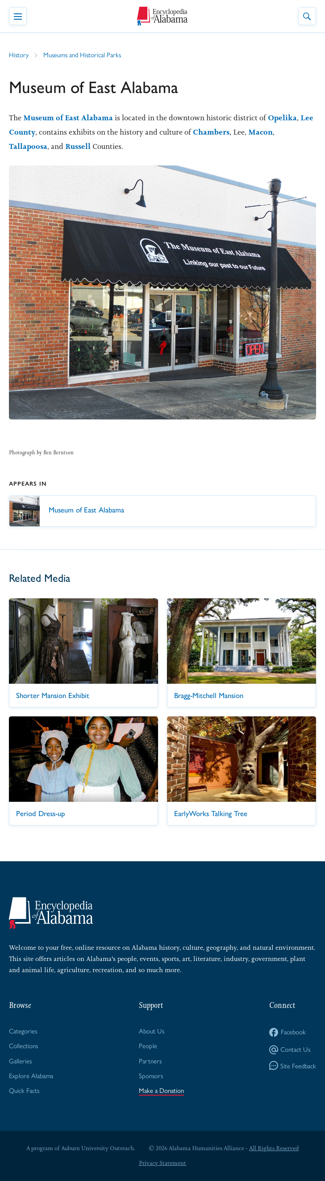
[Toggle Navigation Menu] (18, 16)
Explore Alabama (31, 1075)
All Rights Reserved (274, 1148)
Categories (23, 1030)
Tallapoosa (28, 146)
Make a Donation (161, 1090)
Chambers (211, 132)
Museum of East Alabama (68, 118)
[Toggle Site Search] (307, 16)
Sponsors (151, 1075)
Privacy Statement (162, 1163)
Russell (78, 146)
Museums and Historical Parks (82, 54)
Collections (23, 1045)
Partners (150, 1060)
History (19, 54)
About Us (151, 1030)
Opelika (282, 118)
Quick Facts (24, 1090)
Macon (260, 132)
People (148, 1045)
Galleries (20, 1060)
